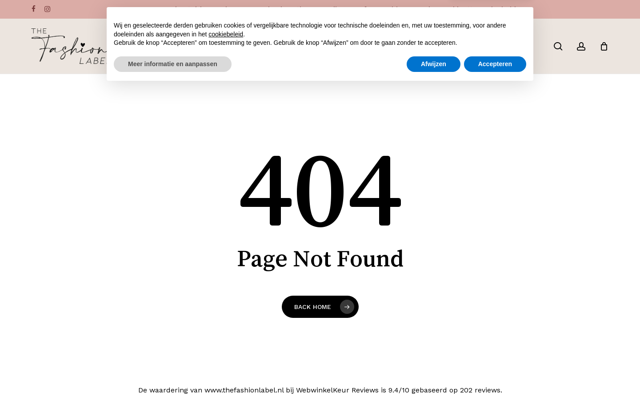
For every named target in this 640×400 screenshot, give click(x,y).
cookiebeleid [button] (225, 345)
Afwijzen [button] (433, 375)
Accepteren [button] (495, 375)
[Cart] (604, 46)
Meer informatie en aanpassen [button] (172, 375)
